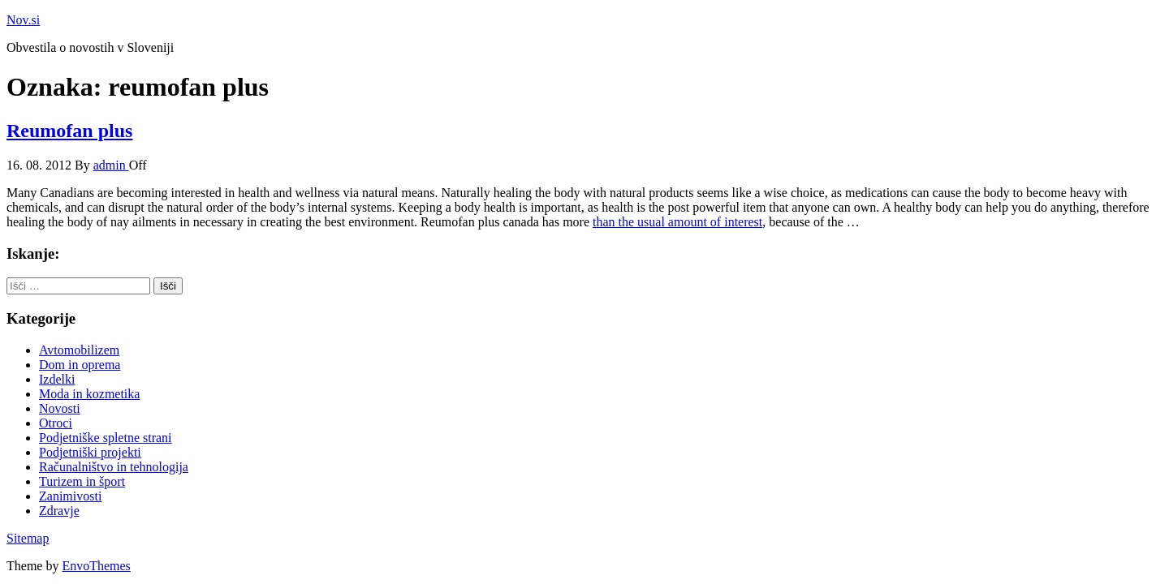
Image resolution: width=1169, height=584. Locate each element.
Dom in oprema (79, 364)
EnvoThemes (96, 566)
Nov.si (23, 20)
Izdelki (57, 379)
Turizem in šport (82, 481)
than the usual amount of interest (677, 222)
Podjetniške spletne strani (105, 437)
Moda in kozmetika (89, 394)
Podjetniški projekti (90, 452)
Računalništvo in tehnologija (113, 467)
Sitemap (27, 538)
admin (111, 165)
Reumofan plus (69, 130)
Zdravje (59, 510)
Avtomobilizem (79, 350)
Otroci (55, 423)
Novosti (59, 408)
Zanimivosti (70, 496)
